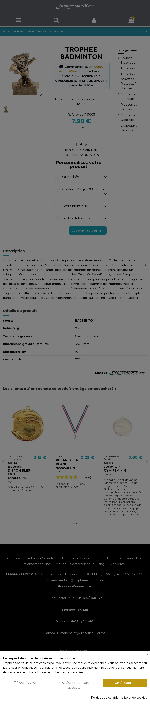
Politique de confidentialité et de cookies (119, 697)
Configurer (25, 683)
